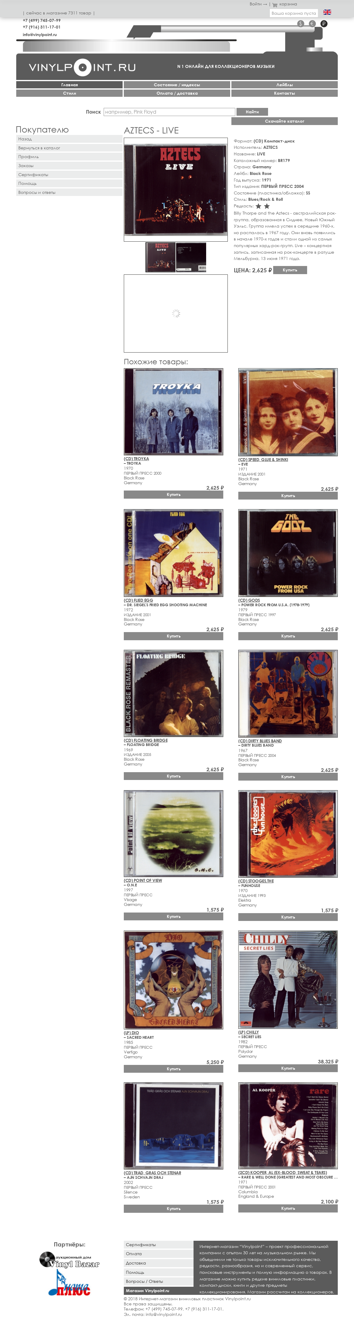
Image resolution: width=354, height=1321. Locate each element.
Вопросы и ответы (36, 192)
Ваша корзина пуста (294, 13)
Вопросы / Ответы (144, 1281)
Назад (25, 138)
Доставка (136, 1262)
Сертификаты (33, 174)
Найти (252, 111)
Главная (69, 84)
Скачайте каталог (284, 121)
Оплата (134, 1253)
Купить (290, 269)
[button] (222, 143)
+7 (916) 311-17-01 (42, 26)
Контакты (284, 93)
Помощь (27, 183)
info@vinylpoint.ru (40, 34)
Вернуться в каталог (39, 147)
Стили (69, 93)
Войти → (258, 3)
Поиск (93, 112)
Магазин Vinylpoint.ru (147, 1290)
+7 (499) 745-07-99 (42, 20)
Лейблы (284, 84)
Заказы (25, 165)
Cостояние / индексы (177, 84)
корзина (284, 3)
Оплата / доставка (177, 93)
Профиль (28, 156)
